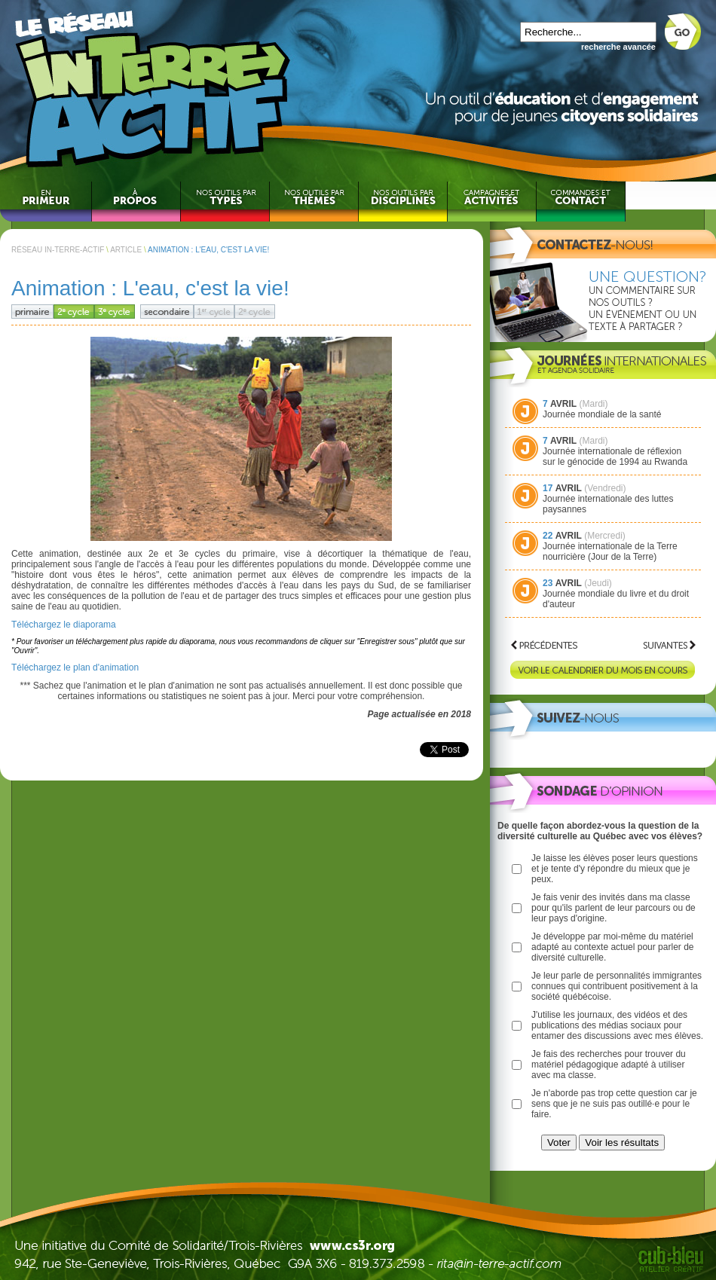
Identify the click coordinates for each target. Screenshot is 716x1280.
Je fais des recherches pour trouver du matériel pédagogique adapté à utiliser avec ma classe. (608, 1064)
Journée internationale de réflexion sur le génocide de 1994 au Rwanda (615, 456)
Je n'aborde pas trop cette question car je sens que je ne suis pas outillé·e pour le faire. (614, 1104)
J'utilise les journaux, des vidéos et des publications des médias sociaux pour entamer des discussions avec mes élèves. (617, 1025)
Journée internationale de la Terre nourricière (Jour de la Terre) (610, 551)
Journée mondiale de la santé (602, 414)
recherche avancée (618, 46)
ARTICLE (126, 250)
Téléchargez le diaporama (63, 624)
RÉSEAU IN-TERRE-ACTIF (57, 250)
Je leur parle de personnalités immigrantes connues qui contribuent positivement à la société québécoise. (616, 986)
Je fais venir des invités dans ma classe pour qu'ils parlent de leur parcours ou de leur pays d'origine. (613, 908)
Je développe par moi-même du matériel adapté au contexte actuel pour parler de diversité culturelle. (612, 947)
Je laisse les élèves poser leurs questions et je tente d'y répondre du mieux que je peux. (614, 868)
